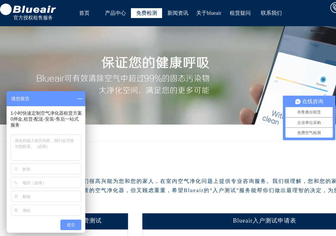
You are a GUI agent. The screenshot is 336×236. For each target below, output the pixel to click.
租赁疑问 (240, 13)
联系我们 (271, 13)
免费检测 (146, 13)
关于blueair (208, 13)
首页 (84, 13)
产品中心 (115, 13)
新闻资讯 (177, 13)
